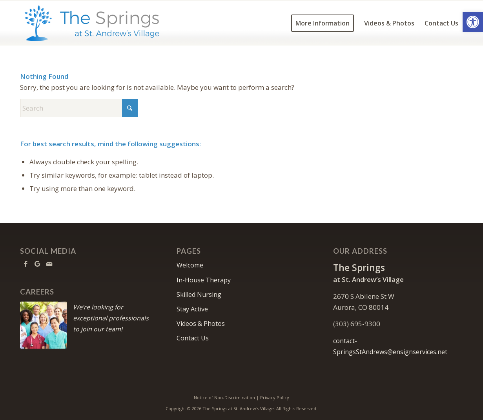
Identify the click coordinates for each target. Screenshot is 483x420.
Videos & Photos (201, 323)
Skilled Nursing (199, 294)
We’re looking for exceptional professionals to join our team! (111, 318)
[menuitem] (322, 23)
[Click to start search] (130, 108)
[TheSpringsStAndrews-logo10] (92, 23)
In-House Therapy (204, 280)
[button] (473, 22)
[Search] (79, 108)
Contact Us (193, 338)
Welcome (190, 265)
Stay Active (192, 309)
